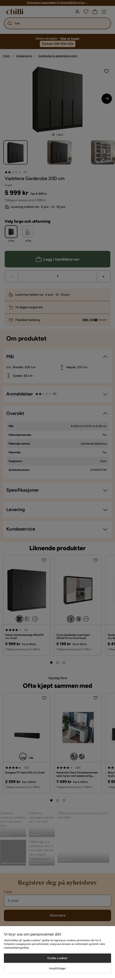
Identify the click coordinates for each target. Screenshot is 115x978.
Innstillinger (57, 968)
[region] (57, 952)
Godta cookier (57, 958)
